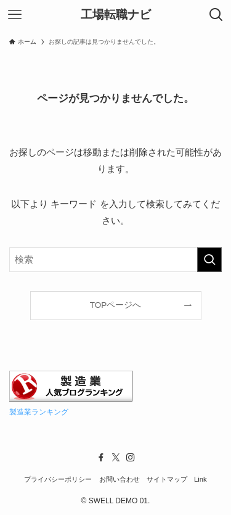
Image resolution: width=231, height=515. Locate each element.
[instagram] (130, 457)
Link (200, 479)
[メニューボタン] (15, 15)
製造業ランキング (38, 412)
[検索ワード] (115, 259)
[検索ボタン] (216, 15)
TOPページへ (116, 305)
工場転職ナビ (116, 15)
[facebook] (101, 457)
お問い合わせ (119, 479)
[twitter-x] (115, 457)
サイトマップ (167, 479)
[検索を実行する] (209, 259)
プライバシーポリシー (58, 479)
